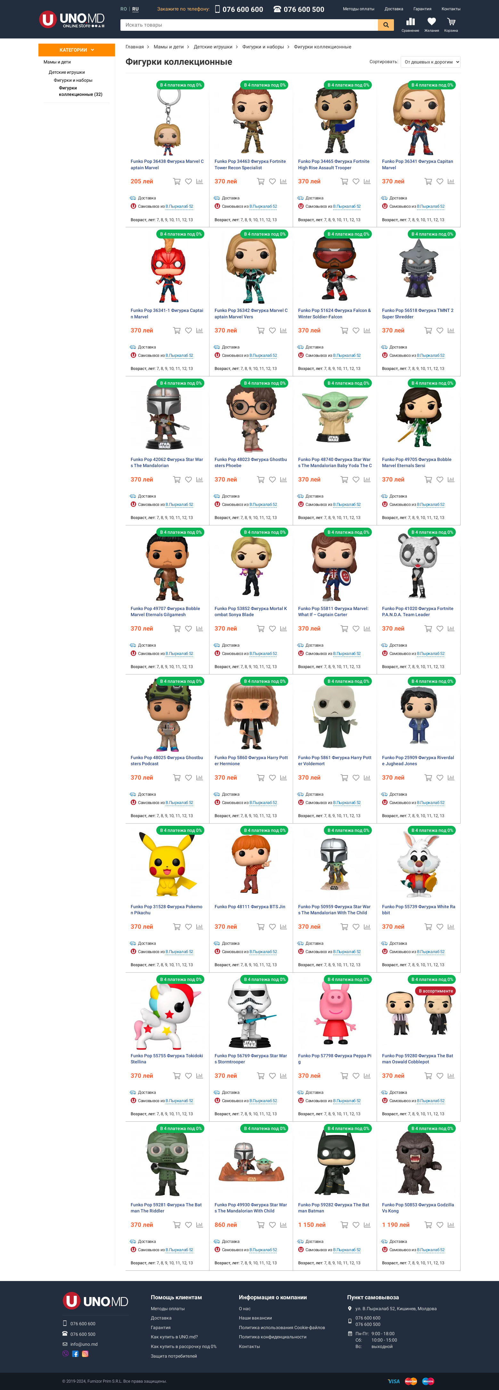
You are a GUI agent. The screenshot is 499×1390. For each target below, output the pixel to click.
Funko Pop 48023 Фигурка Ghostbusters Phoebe (251, 462)
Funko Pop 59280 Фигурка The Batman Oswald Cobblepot (417, 1059)
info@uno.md (84, 1344)
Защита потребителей (174, 1356)
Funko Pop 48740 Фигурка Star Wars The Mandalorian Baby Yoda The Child (335, 463)
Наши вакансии (255, 1317)
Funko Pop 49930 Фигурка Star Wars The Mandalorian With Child (251, 1208)
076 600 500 (304, 9)
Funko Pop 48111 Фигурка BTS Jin (250, 906)
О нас (244, 1308)
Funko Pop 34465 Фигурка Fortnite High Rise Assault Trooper (334, 164)
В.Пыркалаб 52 (179, 206)
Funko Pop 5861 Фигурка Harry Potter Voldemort (335, 760)
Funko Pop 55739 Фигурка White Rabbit (418, 910)
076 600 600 (243, 9)
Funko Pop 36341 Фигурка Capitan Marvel (417, 164)
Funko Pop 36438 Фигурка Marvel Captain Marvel (167, 164)
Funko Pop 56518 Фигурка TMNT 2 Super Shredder (418, 313)
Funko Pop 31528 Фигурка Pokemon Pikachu (166, 910)
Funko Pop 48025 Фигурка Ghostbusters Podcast (167, 760)
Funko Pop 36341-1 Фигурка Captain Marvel (167, 313)
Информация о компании (273, 1297)
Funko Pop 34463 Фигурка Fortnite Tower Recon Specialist (250, 164)
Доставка (394, 8)
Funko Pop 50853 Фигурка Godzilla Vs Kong (418, 1208)
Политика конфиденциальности (273, 1336)
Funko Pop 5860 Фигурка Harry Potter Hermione (251, 760)
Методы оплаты (358, 8)
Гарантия (422, 8)
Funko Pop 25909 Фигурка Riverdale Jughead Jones (418, 760)
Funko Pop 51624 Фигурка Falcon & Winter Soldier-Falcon (334, 313)
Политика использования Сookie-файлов (282, 1327)
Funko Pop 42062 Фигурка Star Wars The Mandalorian (167, 462)
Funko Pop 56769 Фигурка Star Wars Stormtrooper (251, 1059)
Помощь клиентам (176, 1297)
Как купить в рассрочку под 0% (184, 1346)
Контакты (451, 8)
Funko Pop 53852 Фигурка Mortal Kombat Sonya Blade (251, 611)
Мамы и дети (57, 61)
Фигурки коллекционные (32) (80, 91)
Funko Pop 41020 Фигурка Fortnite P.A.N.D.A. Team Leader (418, 611)
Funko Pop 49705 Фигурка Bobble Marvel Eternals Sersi (417, 462)
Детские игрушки (67, 72)
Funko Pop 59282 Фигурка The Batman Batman (333, 1208)
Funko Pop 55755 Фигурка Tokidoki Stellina (167, 1059)
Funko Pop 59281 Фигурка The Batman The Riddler (166, 1208)
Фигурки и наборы (73, 80)
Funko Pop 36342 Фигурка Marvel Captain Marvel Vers (251, 313)
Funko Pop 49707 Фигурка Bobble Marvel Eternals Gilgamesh (165, 611)
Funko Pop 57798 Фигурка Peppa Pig (335, 1059)
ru (135, 9)
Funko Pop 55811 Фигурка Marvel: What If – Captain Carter (333, 611)
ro (123, 9)
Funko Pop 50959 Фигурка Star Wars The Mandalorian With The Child (334, 910)
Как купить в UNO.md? (174, 1336)
